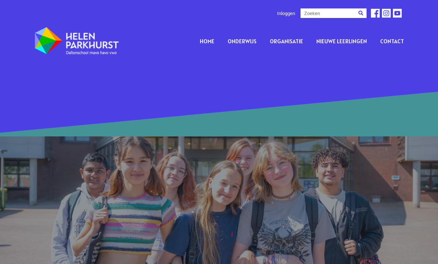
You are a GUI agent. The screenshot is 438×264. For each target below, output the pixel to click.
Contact (392, 41)
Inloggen (286, 13)
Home (207, 41)
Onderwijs (242, 41)
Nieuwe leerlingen (341, 41)
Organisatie (286, 41)
